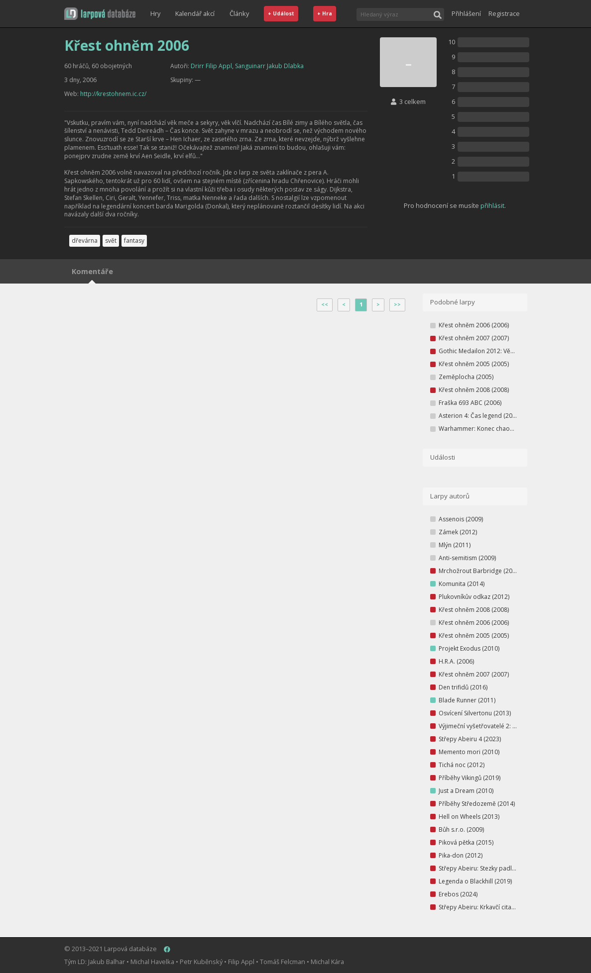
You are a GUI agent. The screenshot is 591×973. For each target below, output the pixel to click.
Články (239, 13)
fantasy (134, 240)
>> (397, 304)
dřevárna (85, 240)
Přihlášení (466, 13)
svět (111, 240)
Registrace (504, 13)
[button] (99, 13)
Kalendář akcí (195, 13)
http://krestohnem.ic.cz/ (113, 94)
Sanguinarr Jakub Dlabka (269, 66)
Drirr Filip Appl (211, 66)
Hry (155, 13)
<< (324, 304)
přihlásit (492, 205)
